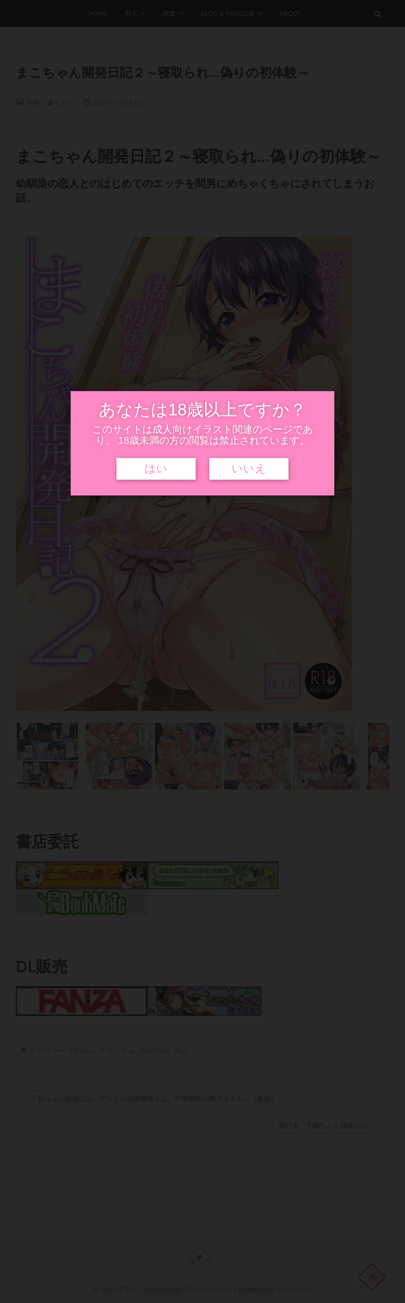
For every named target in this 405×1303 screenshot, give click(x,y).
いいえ (249, 468)
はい (156, 468)
